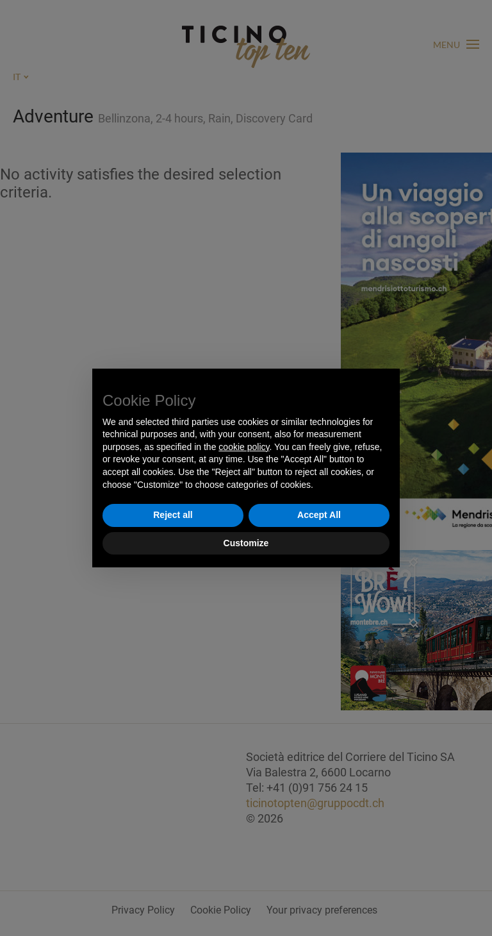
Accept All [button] (319, 515)
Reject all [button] (172, 515)
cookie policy (243, 447)
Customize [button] (246, 543)
